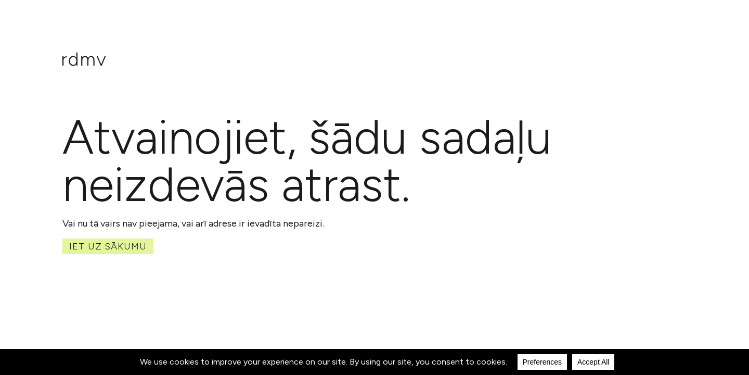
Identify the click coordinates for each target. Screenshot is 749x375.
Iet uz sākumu (108, 246)
